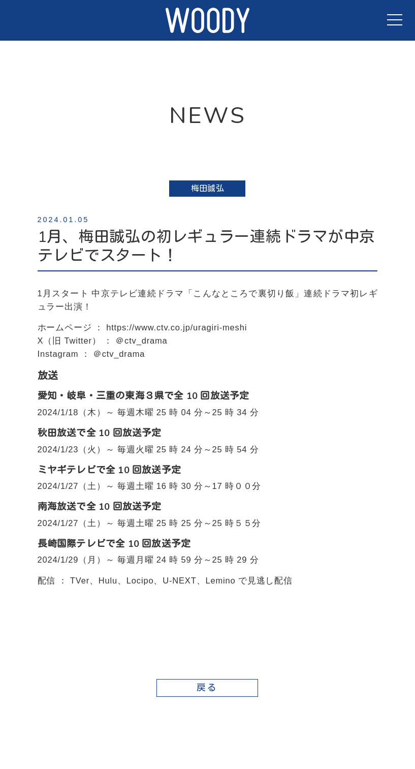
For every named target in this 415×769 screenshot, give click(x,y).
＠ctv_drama (141, 340)
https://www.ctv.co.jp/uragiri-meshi (176, 327)
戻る (207, 688)
